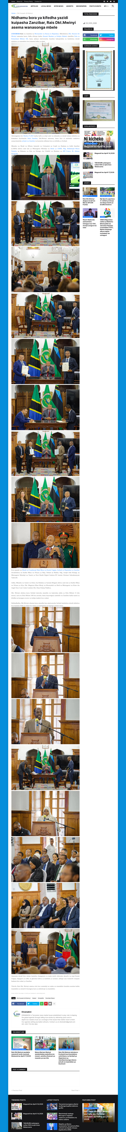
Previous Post (17, 1090)
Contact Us (38, 1)
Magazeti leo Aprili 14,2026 (104, 153)
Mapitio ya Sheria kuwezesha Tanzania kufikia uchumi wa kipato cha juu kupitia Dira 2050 (69, 1127)
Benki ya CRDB (56, 148)
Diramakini (26, 1012)
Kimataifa (41, 998)
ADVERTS (69, 6)
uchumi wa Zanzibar (28, 141)
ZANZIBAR (15, 34)
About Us (19, 1)
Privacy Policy (28, 1)
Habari (34, 998)
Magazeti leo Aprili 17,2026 (104, 172)
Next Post (74, 1090)
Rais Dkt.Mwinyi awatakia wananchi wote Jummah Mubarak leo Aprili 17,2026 (21, 1054)
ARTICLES (34, 6)
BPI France (67, 151)
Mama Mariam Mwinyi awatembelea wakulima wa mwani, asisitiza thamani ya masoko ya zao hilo (45, 1055)
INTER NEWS (58, 6)
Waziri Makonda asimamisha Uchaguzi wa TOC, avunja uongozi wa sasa (89, 223)
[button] (107, 6)
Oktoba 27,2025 (28, 136)
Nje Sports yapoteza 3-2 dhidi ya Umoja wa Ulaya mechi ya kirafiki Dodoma (107, 202)
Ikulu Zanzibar (32, 138)
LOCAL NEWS (46, 6)
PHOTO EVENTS (95, 6)
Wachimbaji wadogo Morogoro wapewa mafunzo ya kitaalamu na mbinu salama (68, 1116)
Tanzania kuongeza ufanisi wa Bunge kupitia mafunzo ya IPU (68, 1106)
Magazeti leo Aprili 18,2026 (33, 1104)
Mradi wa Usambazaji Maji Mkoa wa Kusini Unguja (39, 570)
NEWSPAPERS (81, 6)
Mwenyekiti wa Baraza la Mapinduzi (47, 34)
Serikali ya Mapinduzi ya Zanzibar (68, 570)
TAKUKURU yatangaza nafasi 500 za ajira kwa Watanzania (103, 164)
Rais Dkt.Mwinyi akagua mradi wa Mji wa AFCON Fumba (89, 202)
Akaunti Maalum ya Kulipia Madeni (55, 36)
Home (13, 1)
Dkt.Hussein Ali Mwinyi (25, 13)
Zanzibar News (50, 998)
